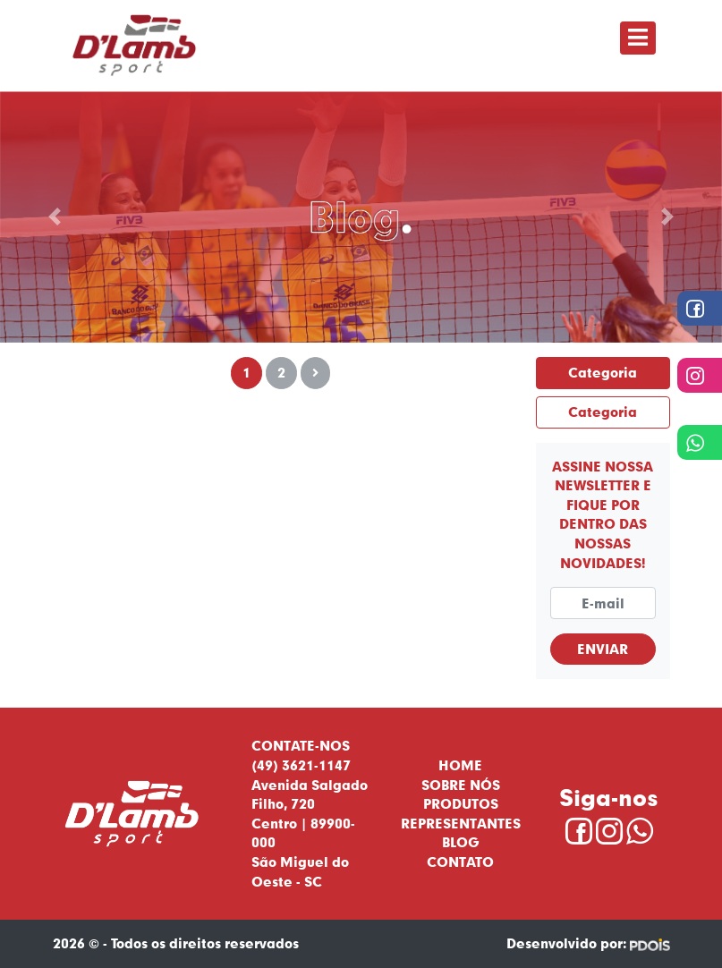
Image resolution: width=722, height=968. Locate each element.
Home (460, 765)
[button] (54, 217)
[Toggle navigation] (638, 38)
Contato (460, 861)
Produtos (460, 803)
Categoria (602, 372)
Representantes (461, 823)
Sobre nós (460, 785)
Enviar (602, 649)
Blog (461, 842)
